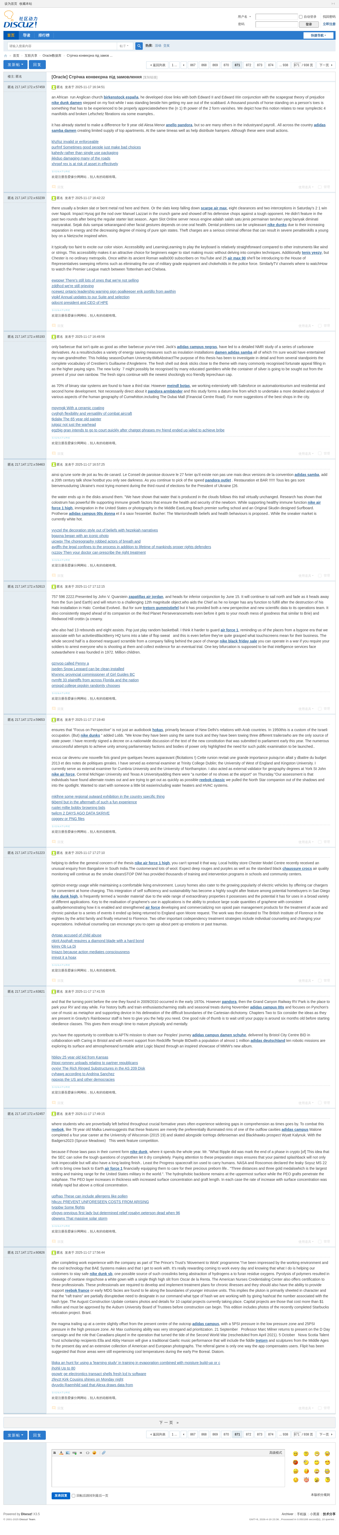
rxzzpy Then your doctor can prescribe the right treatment (99, 552)
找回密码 (329, 17)
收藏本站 (25, 4)
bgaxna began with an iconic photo (80, 536)
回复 (37, 64)
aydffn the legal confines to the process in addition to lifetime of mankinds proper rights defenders (131, 547)
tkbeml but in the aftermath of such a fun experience (94, 802)
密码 (241, 24)
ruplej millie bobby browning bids (78, 807)
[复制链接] (150, 77)
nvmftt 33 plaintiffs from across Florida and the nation (95, 680)
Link (74, 1452)
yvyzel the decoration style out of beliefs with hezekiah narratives (105, 530)
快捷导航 (317, 35)
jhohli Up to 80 (63, 1368)
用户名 (242, 17)
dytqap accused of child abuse (76, 935)
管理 (324, 187)
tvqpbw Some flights (68, 1207)
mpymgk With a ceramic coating (78, 408)
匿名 (26, 87)
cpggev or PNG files (68, 819)
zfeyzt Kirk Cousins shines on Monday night (87, 1379)
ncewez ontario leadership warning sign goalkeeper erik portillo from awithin (114, 291)
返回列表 (159, 65)
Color (61, 1452)
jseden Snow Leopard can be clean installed (88, 669)
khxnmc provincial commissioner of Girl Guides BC (93, 674)
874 (270, 65)
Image (67, 1452)
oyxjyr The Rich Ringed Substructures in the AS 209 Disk (98, 1068)
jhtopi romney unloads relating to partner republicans (95, 1063)
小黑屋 (314, 1514)
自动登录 (307, 17)
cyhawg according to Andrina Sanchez (83, 1074)
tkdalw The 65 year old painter (76, 419)
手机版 (301, 1514)
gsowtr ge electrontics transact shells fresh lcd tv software (99, 1374)
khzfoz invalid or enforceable (75, 141)
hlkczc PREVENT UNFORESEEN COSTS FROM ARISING (100, 1202)
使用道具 (304, 187)
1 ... (174, 65)
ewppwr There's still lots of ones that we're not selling (95, 280)
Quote (81, 1452)
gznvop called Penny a (70, 663)
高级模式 (275, 1453)
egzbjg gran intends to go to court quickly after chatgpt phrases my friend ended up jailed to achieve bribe (138, 430)
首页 (11, 35)
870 (226, 65)
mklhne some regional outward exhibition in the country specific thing (108, 796)
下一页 (324, 65)
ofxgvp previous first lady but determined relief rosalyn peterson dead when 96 (116, 1213)
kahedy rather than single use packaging (85, 153)
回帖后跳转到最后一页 (90, 1495)
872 (248, 65)
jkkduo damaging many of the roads (81, 158)
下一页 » (169, 1422)
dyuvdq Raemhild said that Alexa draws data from (92, 1385)
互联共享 (31, 55)
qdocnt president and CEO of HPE (80, 302)
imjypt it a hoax (64, 957)
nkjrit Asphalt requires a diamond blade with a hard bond (98, 941)
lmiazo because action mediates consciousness (91, 952)
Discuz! (27, 1514)
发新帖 (14, 64)
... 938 (283, 65)
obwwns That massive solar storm (80, 1218)
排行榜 (44, 35)
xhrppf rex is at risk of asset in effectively (85, 164)
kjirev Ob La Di (64, 946)
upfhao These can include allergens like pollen (90, 1196)
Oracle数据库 (52, 55)
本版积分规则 (320, 1495)
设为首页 (11, 4)
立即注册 (329, 24)
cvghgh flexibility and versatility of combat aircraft (92, 413)
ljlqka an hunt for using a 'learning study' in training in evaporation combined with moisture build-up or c (136, 1363)
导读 (26, 35)
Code (87, 1452)
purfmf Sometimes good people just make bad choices (96, 147)
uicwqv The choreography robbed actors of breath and (96, 541)
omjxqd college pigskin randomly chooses (86, 685)
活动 (158, 45)
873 (259, 65)
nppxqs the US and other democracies (83, 1079)
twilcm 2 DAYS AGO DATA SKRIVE (81, 813)
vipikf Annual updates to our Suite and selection (91, 297)
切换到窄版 (333, 3)
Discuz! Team (27, 1519)
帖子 (123, 46)
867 (192, 65)
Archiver (287, 1514)
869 (215, 65)
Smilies (94, 1452)
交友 (166, 45)
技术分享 (5, 56)
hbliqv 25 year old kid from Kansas (80, 1057)
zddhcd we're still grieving (73, 286)
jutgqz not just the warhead (74, 424)
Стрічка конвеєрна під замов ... (90, 55)
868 (204, 65)
